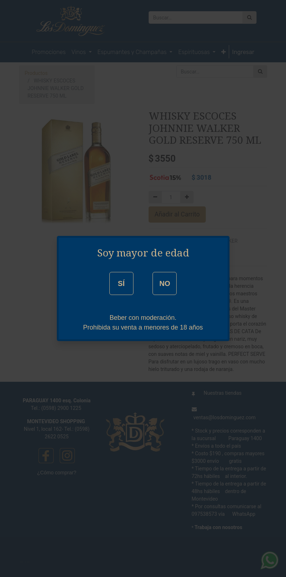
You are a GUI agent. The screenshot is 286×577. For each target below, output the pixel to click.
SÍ (121, 283)
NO (164, 283)
